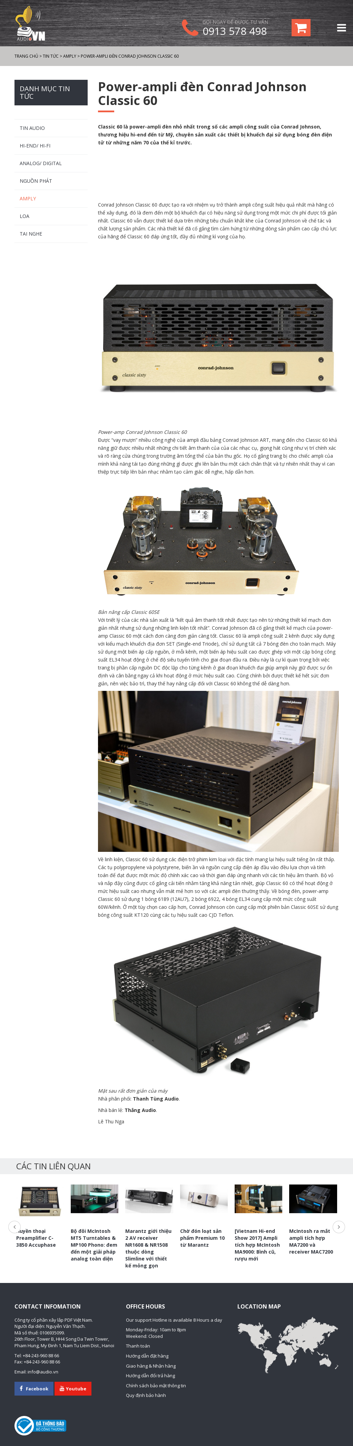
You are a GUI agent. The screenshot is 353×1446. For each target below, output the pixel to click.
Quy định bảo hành (146, 1395)
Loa (24, 216)
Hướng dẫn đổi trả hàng (150, 1375)
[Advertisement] (218, 174)
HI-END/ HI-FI (35, 145)
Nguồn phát (36, 181)
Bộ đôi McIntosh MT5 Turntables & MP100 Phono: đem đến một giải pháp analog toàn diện (94, 1245)
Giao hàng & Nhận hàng (151, 1366)
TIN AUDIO (32, 128)
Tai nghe (31, 233)
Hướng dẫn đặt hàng (147, 1356)
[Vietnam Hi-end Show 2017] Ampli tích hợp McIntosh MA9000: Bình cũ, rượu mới (257, 1245)
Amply (28, 198)
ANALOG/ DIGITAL (41, 163)
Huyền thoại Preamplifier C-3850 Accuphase (36, 1238)
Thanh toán (138, 1346)
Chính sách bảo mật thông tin (156, 1385)
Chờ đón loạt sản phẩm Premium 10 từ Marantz (202, 1238)
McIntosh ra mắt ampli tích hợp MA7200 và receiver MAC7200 (311, 1241)
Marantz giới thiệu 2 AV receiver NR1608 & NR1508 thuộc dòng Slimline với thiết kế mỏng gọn (148, 1248)
